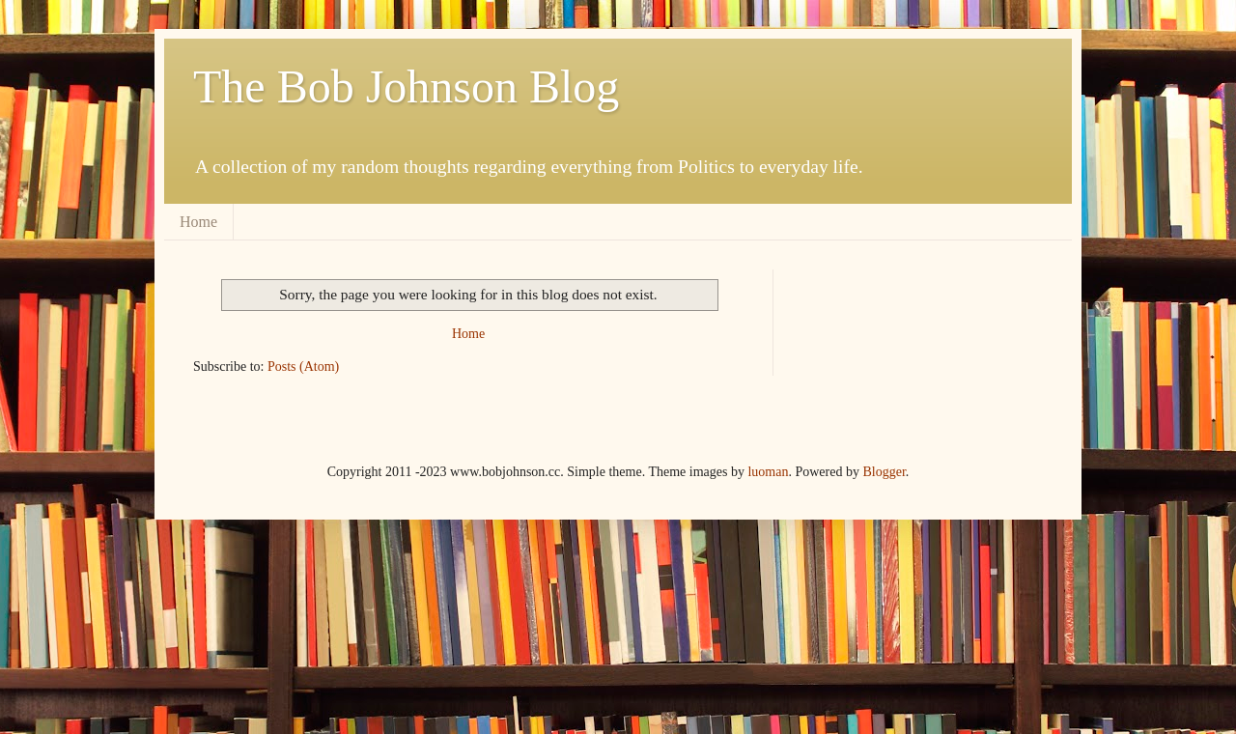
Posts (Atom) (303, 366)
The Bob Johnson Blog (406, 86)
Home (198, 221)
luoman (767, 472)
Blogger (883, 472)
